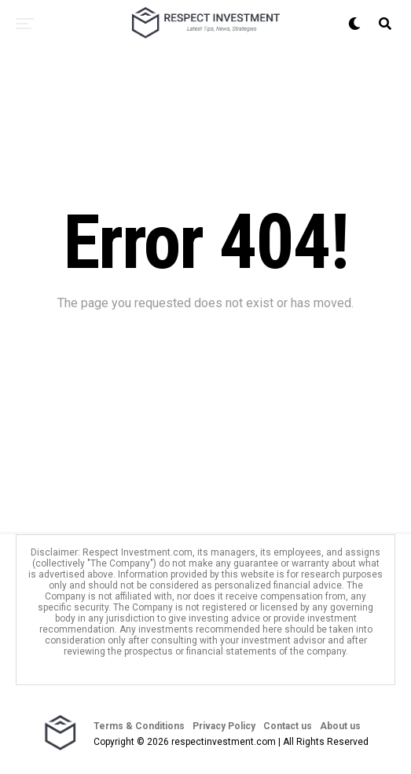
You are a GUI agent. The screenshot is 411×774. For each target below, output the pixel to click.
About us (340, 726)
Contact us (287, 726)
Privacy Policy (224, 726)
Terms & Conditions (139, 726)
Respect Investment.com (138, 552)
